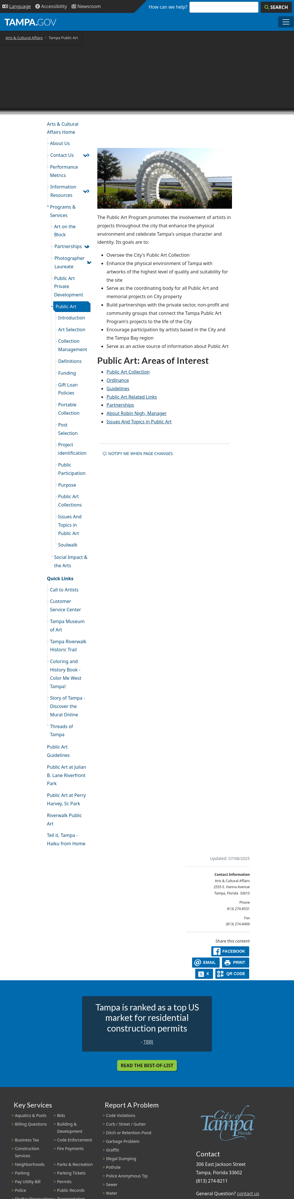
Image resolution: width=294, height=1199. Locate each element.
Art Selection (72, 329)
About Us (60, 143)
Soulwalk (68, 545)
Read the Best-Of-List (147, 1065)
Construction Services (27, 1152)
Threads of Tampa (61, 730)
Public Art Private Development (68, 286)
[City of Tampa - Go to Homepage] (30, 21)
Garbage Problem (122, 1141)
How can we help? (168, 7)
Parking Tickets (71, 1173)
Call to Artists (64, 590)
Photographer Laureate (69, 262)
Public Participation (72, 469)
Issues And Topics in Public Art (70, 524)
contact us (248, 1193)
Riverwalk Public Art (64, 819)
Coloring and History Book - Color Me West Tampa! (65, 673)
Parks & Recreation (75, 1164)
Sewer (111, 1184)
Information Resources (63, 191)
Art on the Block (65, 230)
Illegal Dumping (121, 1158)
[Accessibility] (51, 6)
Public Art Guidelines (58, 751)
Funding (67, 373)
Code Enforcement (74, 1140)
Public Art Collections (70, 500)
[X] (204, 974)
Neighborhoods (30, 1164)
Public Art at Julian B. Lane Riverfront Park (66, 775)
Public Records (71, 1190)
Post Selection (68, 429)
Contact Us (62, 155)
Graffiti (112, 1150)
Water (111, 1193)
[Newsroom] (86, 6)
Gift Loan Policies (68, 389)
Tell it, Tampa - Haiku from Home (66, 839)
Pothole (113, 1167)
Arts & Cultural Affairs (24, 37)
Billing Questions (31, 1124)
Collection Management (72, 345)
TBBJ (148, 1042)
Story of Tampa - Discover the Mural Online (67, 706)
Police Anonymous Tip (127, 1176)
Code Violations (120, 1115)
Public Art (65, 306)
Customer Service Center (65, 605)
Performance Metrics (64, 171)
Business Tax (27, 1140)
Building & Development (69, 1127)
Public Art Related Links (132, 397)
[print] (235, 963)
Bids (61, 1115)
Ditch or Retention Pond (128, 1132)
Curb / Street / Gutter (126, 1124)
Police (20, 1190)
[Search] (276, 7)
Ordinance (118, 380)
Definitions (70, 361)
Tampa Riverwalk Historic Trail (68, 645)
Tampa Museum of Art (67, 625)
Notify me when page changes (137, 453)
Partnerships (68, 246)
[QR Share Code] (232, 974)
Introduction (71, 318)
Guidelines (118, 388)
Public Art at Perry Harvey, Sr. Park (66, 799)
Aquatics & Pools (30, 1115)
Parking (22, 1173)
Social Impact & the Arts (70, 561)
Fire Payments (70, 1148)
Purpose (67, 485)
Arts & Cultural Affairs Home (63, 128)
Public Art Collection (128, 372)
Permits (64, 1181)
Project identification (72, 448)
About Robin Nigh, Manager (137, 413)
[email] (206, 963)
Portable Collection (69, 408)
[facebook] (230, 951)
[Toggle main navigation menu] (286, 22)
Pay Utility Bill (27, 1181)
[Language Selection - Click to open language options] (16, 6)
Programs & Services (63, 211)
